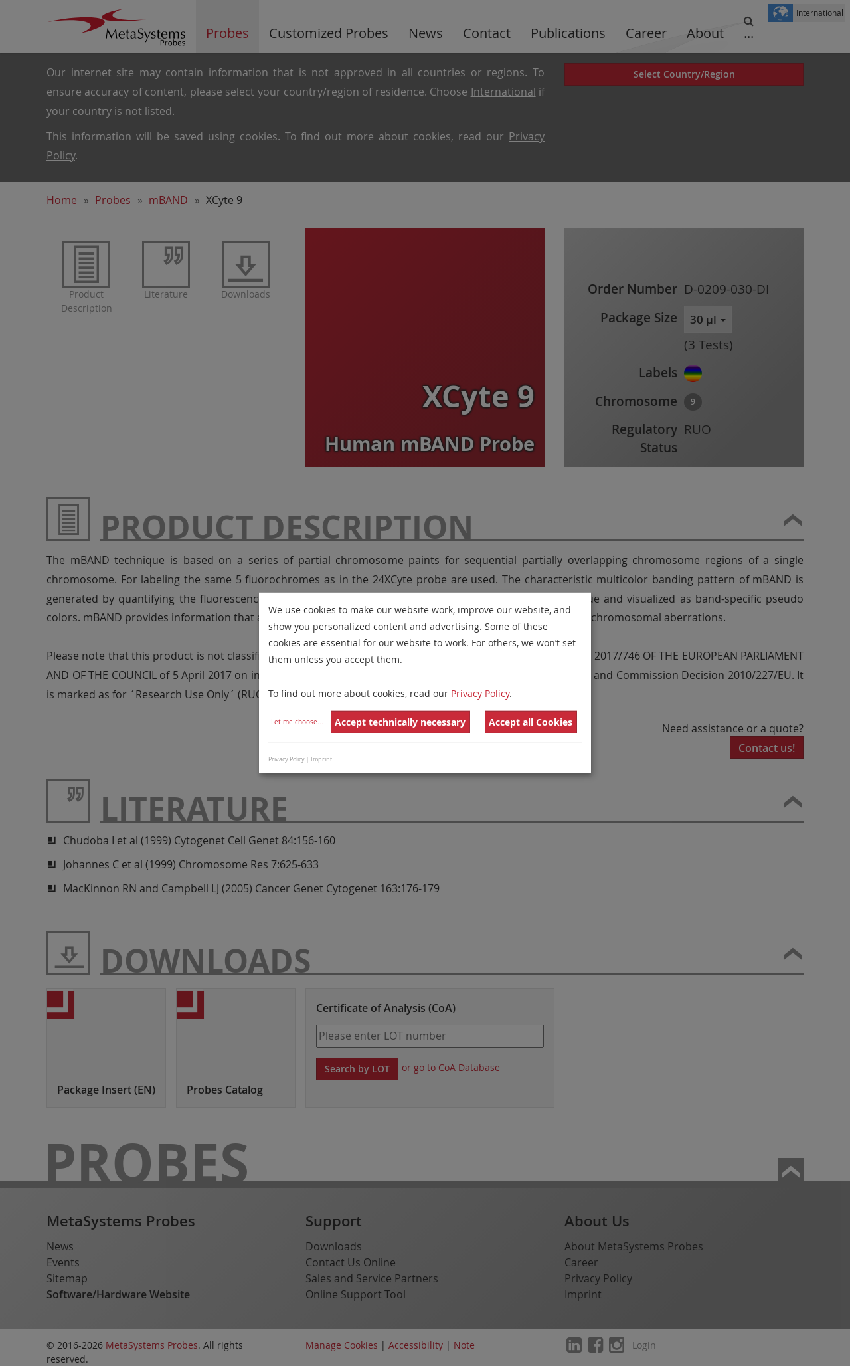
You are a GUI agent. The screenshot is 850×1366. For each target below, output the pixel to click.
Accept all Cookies (530, 722)
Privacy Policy (480, 692)
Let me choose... (297, 722)
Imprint (321, 759)
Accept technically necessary (400, 722)
